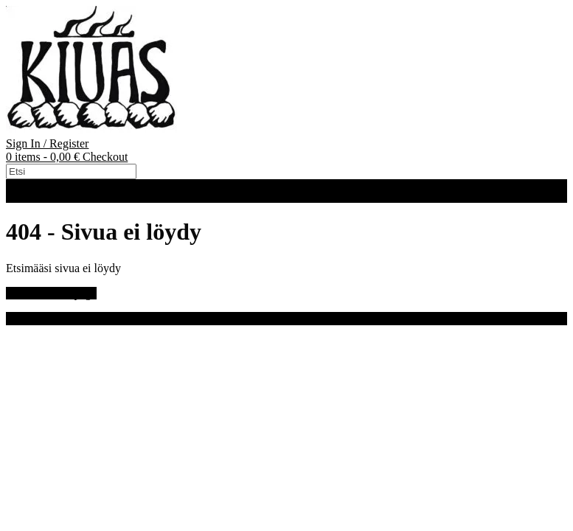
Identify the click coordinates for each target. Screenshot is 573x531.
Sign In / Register (47, 143)
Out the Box (85, 318)
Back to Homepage (51, 293)
